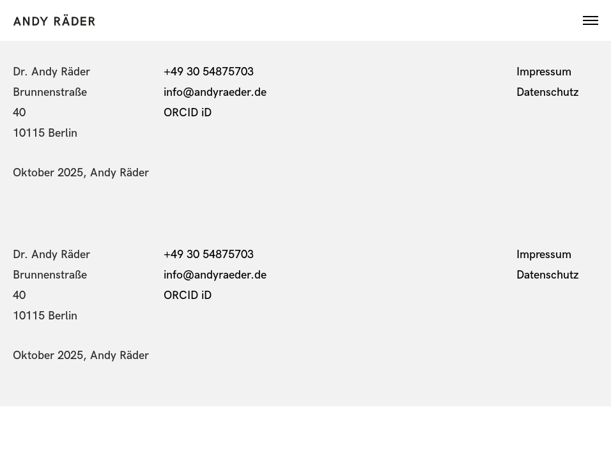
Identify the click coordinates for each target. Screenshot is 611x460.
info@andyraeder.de (215, 92)
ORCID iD (189, 112)
